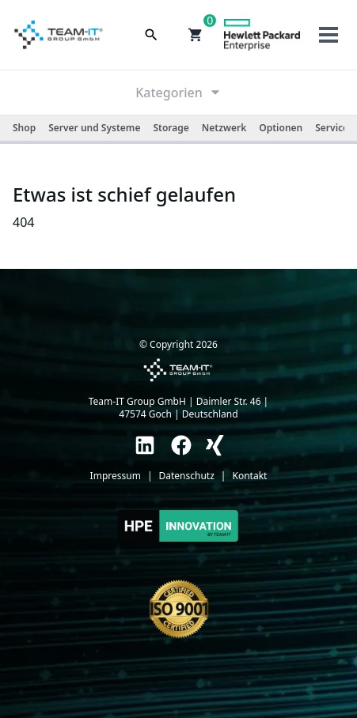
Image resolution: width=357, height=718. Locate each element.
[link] (145, 445)
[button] (195, 35)
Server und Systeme (94, 127)
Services (334, 127)
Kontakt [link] (249, 476)
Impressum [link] (115, 476)
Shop (24, 127)
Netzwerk (224, 127)
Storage (170, 127)
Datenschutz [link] (187, 476)
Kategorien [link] (178, 92)
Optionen (280, 127)
